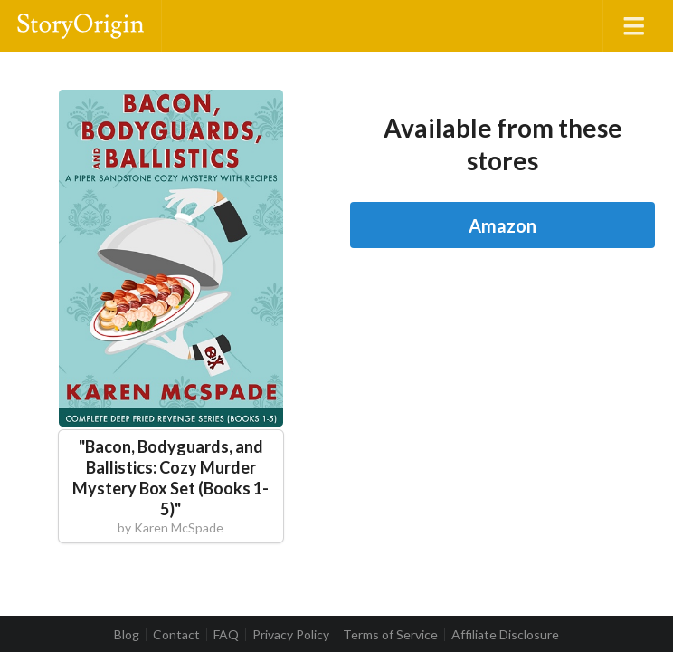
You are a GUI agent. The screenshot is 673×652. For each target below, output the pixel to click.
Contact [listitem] (176, 634)
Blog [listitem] (126, 634)
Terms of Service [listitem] (390, 634)
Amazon (502, 225)
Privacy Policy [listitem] (290, 634)
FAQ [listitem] (226, 634)
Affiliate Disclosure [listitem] (505, 634)
